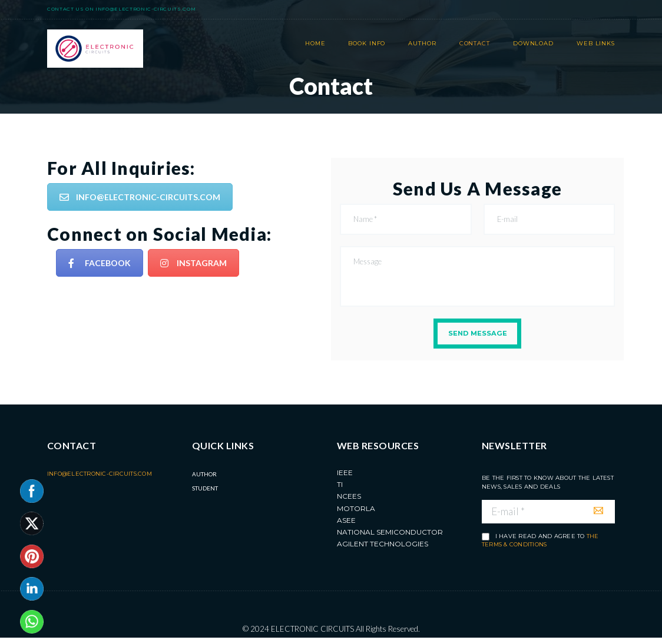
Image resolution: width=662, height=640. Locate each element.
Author (204, 475)
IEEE (345, 474)
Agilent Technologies (382, 546)
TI (340, 486)
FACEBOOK (99, 263)
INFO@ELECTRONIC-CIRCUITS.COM (139, 197)
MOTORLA (356, 510)
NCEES (349, 497)
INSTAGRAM (193, 263)
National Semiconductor (390, 533)
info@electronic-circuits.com (145, 9)
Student (205, 489)
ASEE (346, 522)
